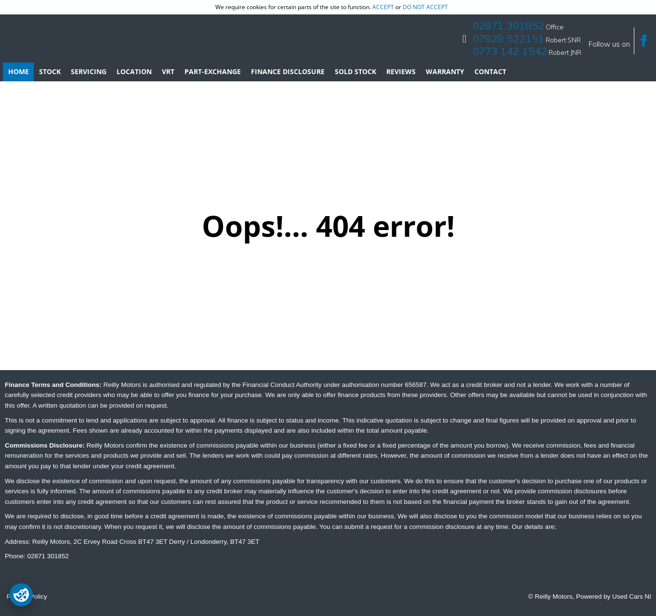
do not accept (425, 7)
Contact (490, 71)
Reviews (401, 71)
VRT (168, 71)
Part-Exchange (212, 71)
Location (134, 71)
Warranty (445, 71)
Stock (50, 71)
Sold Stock (355, 71)
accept (383, 7)
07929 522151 (508, 38)
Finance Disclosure (288, 71)
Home (18, 71)
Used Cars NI (631, 596)
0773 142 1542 (509, 51)
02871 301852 (508, 25)
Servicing (88, 71)
